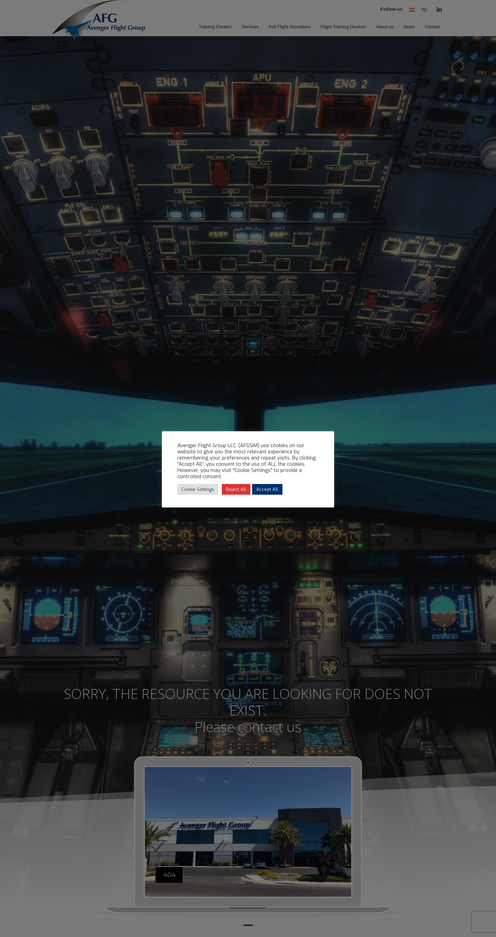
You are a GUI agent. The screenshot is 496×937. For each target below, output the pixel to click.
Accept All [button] (267, 489)
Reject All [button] (236, 489)
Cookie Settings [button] (198, 489)
